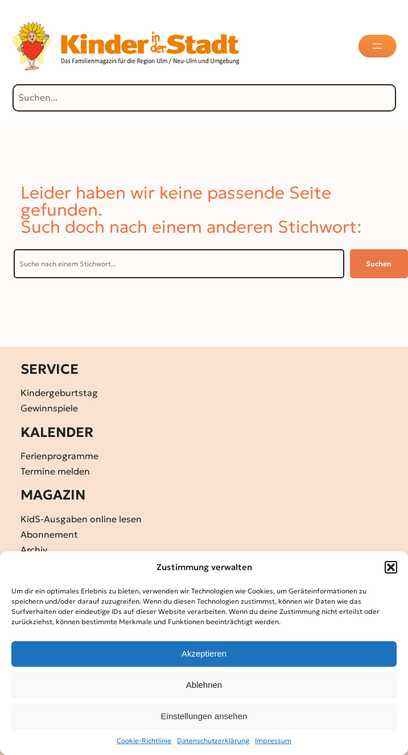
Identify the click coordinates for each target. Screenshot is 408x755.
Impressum (273, 740)
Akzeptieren (204, 653)
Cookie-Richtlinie (144, 740)
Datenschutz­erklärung (213, 740)
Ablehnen (204, 685)
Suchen (378, 263)
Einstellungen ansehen (204, 716)
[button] (391, 567)
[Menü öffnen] (378, 46)
